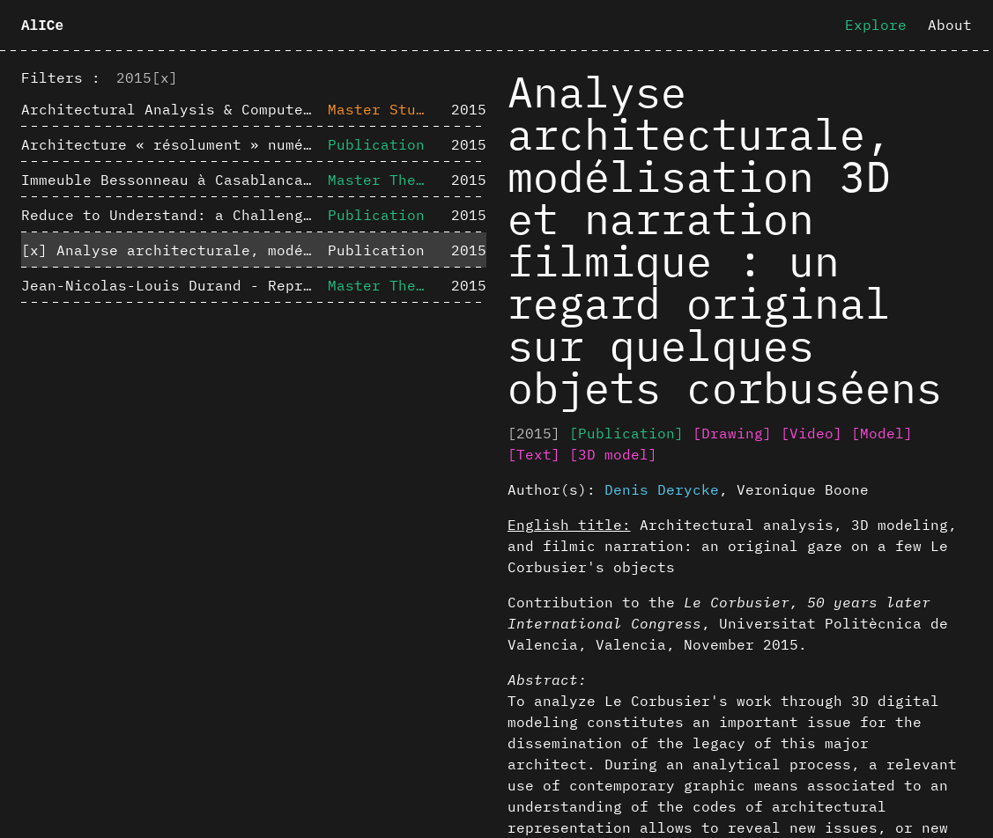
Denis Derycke (661, 489)
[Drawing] (732, 433)
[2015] (534, 433)
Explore (876, 24)
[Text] (534, 454)
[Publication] (626, 433)
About (950, 24)
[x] (165, 77)
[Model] (882, 433)
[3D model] (613, 454)
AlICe (42, 26)
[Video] (811, 433)
